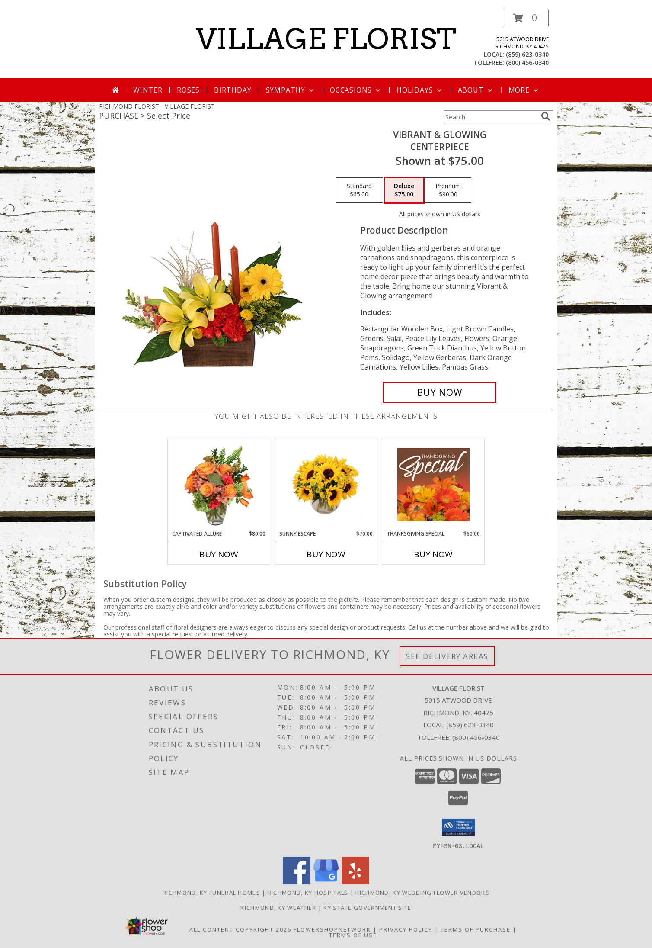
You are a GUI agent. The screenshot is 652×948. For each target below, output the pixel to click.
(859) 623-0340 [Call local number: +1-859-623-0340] (527, 54)
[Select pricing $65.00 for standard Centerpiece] (359, 190)
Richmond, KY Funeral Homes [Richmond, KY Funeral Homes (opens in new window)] (211, 892)
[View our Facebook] (296, 881)
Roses (188, 90)
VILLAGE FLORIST (326, 39)
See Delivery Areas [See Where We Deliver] (447, 656)
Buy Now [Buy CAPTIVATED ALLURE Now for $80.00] (218, 554)
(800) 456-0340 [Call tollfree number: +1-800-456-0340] (527, 62)
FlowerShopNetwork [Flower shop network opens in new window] (332, 929)
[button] (525, 18)
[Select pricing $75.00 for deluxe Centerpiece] (404, 190)
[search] (546, 116)
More (524, 90)
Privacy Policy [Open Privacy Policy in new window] (405, 929)
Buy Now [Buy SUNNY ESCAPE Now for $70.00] (326, 554)
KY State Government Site (367, 907)
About (476, 90)
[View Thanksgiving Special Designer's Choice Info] (433, 484)
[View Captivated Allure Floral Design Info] (219, 484)
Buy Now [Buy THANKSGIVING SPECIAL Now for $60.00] (433, 554)
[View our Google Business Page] (326, 881)
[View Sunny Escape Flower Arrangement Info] (326, 484)
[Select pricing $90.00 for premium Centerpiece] (448, 190)
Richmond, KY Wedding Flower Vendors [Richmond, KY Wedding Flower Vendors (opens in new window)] (422, 892)
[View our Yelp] (355, 881)
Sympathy (291, 90)
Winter (148, 90)
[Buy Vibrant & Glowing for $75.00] (439, 392)
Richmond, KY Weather (278, 907)
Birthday (232, 90)
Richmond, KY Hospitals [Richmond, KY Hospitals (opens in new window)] (308, 892)
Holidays (419, 90)
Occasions (356, 90)
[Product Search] (490, 117)
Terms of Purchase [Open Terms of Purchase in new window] (476, 929)
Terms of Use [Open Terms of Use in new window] (353, 934)
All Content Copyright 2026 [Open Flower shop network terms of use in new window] (240, 929)
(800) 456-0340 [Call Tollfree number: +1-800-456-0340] (476, 737)
